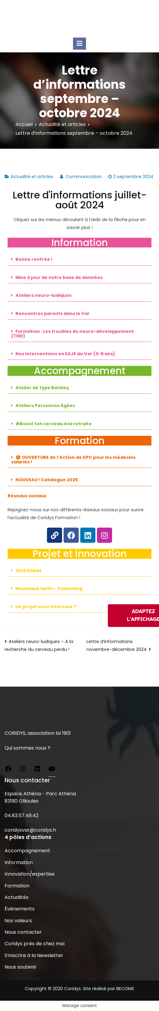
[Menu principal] (79, 44)
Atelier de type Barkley (42, 388)
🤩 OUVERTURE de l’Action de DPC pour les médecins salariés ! (73, 459)
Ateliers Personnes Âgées (45, 406)
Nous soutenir (21, 966)
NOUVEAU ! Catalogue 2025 (46, 480)
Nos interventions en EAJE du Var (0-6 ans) (65, 354)
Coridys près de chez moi (35, 943)
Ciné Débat (28, 571)
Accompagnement (27, 850)
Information (19, 862)
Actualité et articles (32, 177)
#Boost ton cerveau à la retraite (53, 424)
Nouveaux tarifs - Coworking (48, 588)
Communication (84, 177)
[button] (79, 259)
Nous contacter (23, 932)
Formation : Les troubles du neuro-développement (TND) (72, 333)
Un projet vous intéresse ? (45, 607)
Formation (17, 885)
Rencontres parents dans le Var (52, 313)
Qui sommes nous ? (27, 747)
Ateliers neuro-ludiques (43, 295)
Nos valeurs (18, 920)
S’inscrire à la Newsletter (34, 955)
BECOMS (125, 989)
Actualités (16, 897)
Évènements (20, 908)
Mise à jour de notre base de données (59, 277)
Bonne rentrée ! (33, 259)
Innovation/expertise (30, 873)
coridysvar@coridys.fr (31, 830)
